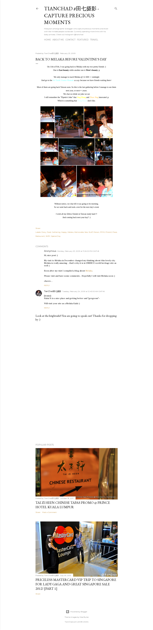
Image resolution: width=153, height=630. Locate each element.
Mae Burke (84, 617)
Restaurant (40, 236)
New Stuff (89, 232)
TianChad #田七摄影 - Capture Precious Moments (71, 15)
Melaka (70, 232)
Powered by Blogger (76, 611)
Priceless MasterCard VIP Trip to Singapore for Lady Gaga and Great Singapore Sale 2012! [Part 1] (76, 584)
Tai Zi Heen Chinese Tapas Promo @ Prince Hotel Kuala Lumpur (73, 504)
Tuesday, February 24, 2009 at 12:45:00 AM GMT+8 (83, 291)
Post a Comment (49, 512)
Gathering (56, 232)
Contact (70, 39)
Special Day (56, 236)
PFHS (102, 232)
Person (96, 232)
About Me (58, 39)
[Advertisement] (77, 416)
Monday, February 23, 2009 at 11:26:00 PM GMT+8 (78, 251)
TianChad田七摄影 (52, 291)
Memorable (79, 232)
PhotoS (109, 232)
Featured (83, 39)
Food (49, 232)
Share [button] (38, 228)
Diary (43, 232)
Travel (94, 39)
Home (47, 39)
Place (115, 232)
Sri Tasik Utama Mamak (63, 80)
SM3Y (48, 236)
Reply (47, 285)
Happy (64, 232)
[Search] (116, 8)
